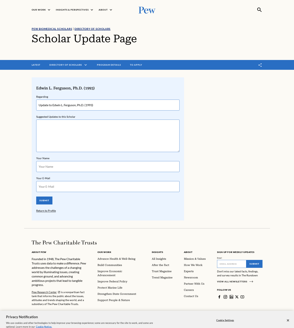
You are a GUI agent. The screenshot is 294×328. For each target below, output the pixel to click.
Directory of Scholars (92, 28)
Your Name (42, 158)
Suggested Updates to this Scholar (55, 116)
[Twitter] (237, 297)
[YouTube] (242, 297)
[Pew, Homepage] (147, 10)
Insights (157, 252)
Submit (254, 263)
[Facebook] (219, 297)
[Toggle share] (260, 65)
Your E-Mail (43, 178)
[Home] (64, 242)
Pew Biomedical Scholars (52, 28)
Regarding (42, 96)
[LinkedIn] (231, 297)
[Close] (288, 323)
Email (219, 258)
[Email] (231, 264)
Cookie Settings (225, 322)
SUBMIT (44, 200)
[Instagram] (225, 297)
